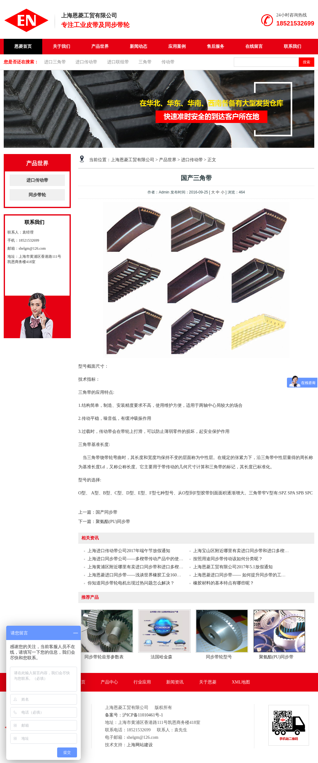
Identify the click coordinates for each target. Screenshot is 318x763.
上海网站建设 (140, 745)
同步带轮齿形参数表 (104, 657)
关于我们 (61, 46)
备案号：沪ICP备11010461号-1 (134, 715)
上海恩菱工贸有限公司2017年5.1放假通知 (233, 567)
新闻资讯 (175, 682)
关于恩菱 (207, 682)
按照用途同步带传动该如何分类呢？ (228, 558)
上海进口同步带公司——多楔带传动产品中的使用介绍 (140, 558)
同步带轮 (37, 195)
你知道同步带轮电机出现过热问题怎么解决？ (131, 583)
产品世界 (100, 46)
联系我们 (292, 46)
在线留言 (254, 46)
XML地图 (241, 682)
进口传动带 (86, 62)
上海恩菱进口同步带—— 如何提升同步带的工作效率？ (246, 575)
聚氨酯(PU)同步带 (113, 521)
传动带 (168, 62)
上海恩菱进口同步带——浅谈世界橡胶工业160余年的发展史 (145, 575)
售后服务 (215, 46)
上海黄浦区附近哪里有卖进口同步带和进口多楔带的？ (140, 567)
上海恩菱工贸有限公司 (132, 159)
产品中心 (109, 682)
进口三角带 (55, 62)
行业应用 (142, 682)
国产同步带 (106, 512)
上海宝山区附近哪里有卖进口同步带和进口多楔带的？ (245, 550)
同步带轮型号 (219, 657)
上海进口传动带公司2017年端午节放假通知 (129, 550)
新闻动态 (138, 46)
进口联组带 (118, 62)
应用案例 (177, 46)
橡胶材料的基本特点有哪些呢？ (223, 583)
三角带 (145, 62)
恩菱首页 (23, 46)
